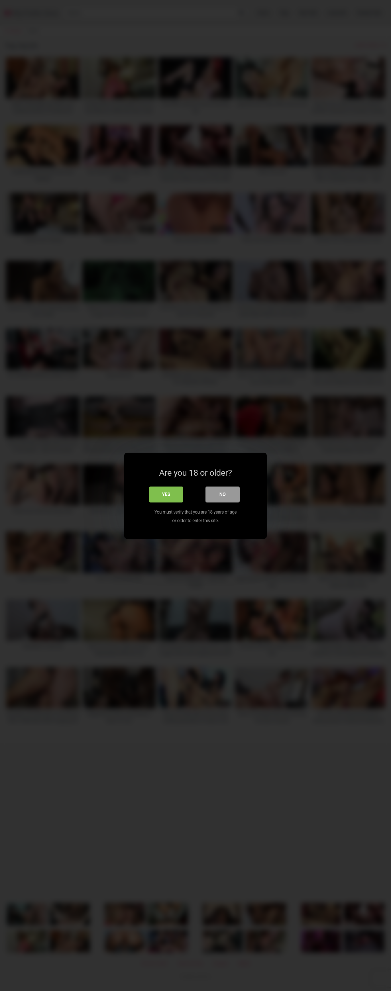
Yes (166, 494)
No (222, 494)
